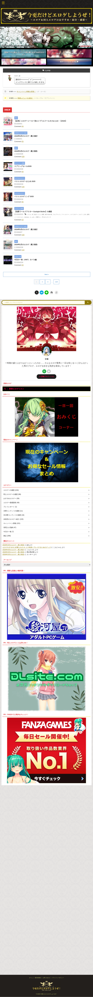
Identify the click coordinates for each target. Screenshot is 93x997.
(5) (33, 156)
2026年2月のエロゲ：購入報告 (36, 323)
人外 (40, 279)
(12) (33, 328)
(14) (33, 230)
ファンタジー (82, 276)
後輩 (44, 279)
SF (43, 276)
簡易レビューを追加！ (25, 103)
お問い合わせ (46, 891)
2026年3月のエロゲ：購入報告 (36, 175)
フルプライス (72, 276)
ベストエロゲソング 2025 (34, 249)
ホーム (31, 891)
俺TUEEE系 (62, 276)
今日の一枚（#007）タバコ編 (36, 348)
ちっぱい (68, 279)
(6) (33, 255)
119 (57, 379)
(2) (33, 284)
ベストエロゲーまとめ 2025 (35, 225)
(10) (33, 304)
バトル (39, 276)
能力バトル (49, 276)
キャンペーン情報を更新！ (26, 97)
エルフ (35, 279)
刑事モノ (76, 279)
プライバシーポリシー (58, 891)
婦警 (55, 276)
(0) (33, 205)
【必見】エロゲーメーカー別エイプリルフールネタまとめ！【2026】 (52, 126)
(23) (33, 181)
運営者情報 (38, 891)
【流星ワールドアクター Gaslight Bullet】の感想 (44, 274)
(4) (33, 132)
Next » (47, 371)
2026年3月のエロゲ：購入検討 (36, 298)
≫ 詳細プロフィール (46, 474)
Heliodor (61, 279)
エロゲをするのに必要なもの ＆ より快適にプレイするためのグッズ (26, 644)
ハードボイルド (52, 279)
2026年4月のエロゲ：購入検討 (36, 151)
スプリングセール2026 (33, 200)
